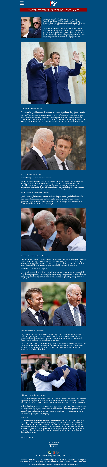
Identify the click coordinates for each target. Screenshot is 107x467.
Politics (53, 446)
